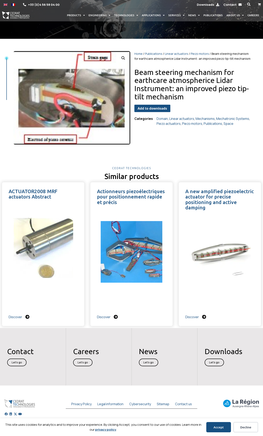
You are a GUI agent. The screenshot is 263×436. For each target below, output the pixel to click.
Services (176, 15)
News (194, 15)
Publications (213, 15)
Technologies (126, 15)
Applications (153, 15)
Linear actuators (176, 54)
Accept (218, 427)
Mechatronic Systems (232, 118)
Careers (253, 15)
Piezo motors (200, 54)
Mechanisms (205, 118)
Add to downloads (152, 108)
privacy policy (105, 429)
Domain (162, 118)
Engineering (99, 15)
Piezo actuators (169, 123)
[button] (249, 4)
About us (235, 15)
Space (228, 123)
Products (76, 15)
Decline (245, 427)
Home (138, 54)
